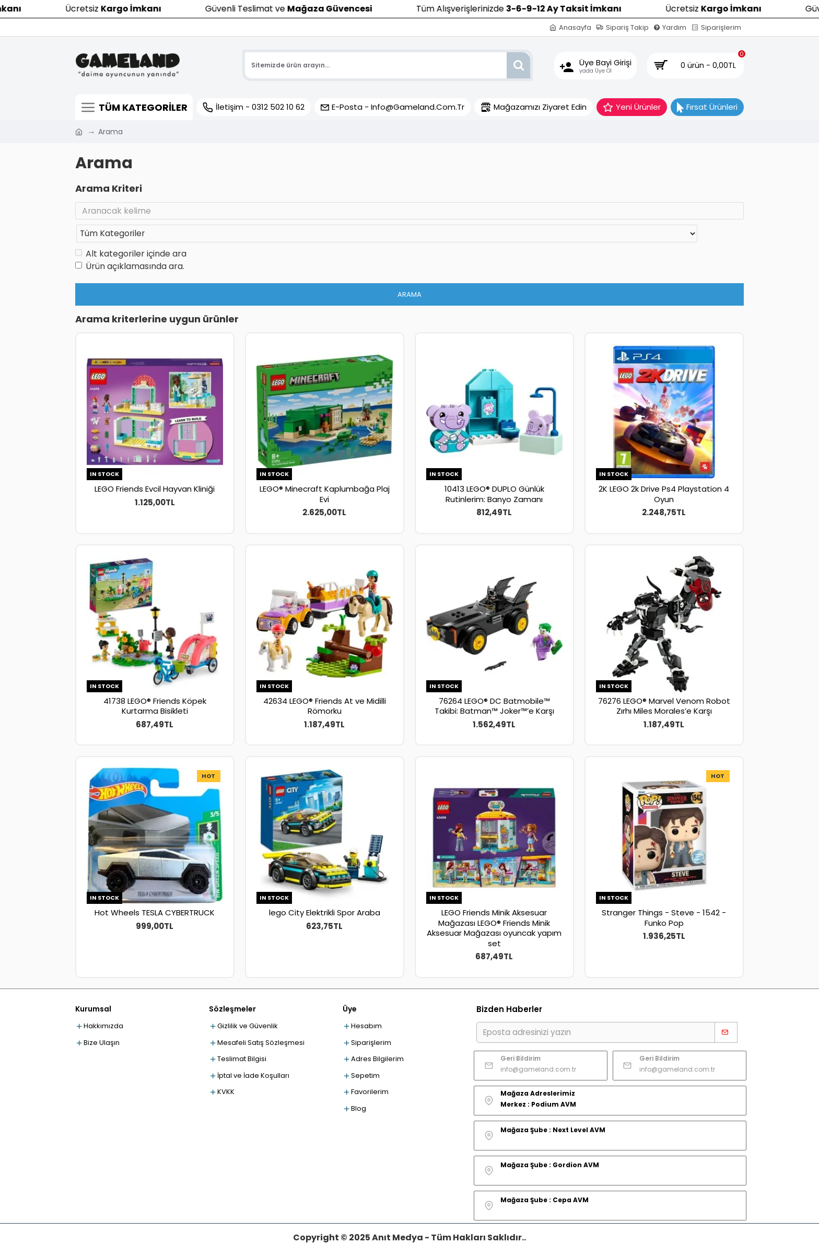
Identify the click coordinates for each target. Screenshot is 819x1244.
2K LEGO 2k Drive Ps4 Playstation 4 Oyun (664, 473)
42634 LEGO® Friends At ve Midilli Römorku (324, 686)
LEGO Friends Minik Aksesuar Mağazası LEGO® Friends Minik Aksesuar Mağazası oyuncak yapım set (494, 907)
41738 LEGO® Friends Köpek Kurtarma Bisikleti (154, 686)
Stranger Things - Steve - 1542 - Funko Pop (664, 897)
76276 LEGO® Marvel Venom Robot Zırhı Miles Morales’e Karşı (664, 686)
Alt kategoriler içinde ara (130, 233)
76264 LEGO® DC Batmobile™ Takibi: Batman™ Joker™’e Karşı (494, 686)
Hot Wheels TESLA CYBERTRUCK (155, 892)
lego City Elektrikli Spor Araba (324, 892)
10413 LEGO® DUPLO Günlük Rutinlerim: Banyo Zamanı (494, 473)
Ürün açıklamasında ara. (129, 246)
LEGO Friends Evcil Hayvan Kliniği (155, 468)
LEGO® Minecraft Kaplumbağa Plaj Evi (325, 473)
